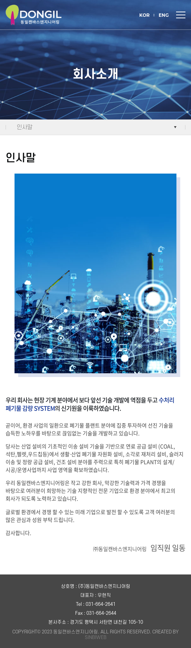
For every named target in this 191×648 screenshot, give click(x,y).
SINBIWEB (95, 637)
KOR (144, 15)
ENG (164, 15)
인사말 (24, 127)
